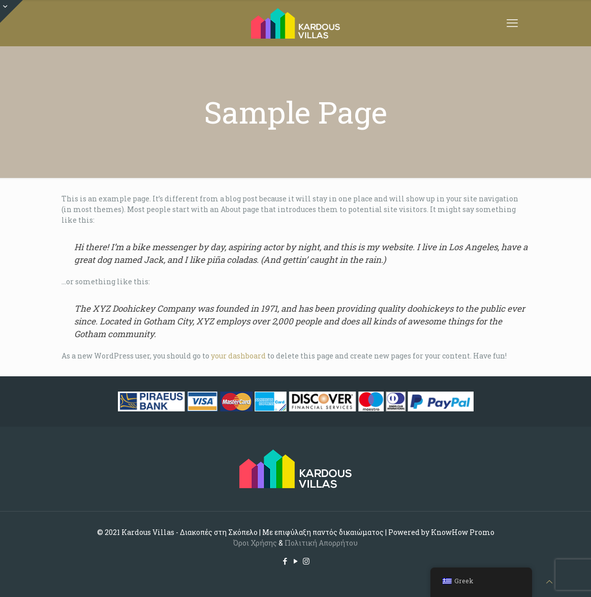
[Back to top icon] (549, 581)
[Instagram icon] (306, 561)
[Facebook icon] (285, 561)
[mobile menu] (512, 23)
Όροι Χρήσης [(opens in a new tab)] (255, 543)
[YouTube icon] (295, 561)
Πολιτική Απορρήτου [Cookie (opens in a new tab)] (321, 543)
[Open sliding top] (11, 11)
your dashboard (238, 356)
